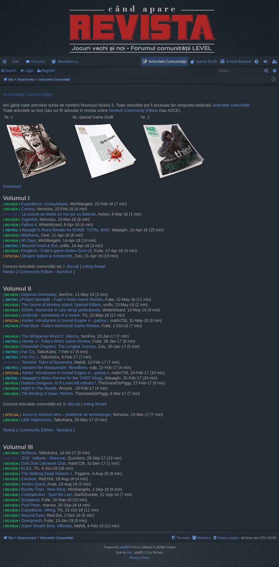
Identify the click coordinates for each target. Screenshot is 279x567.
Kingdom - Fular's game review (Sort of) (56, 251)
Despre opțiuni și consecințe (47, 256)
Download (12, 186)
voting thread (94, 266)
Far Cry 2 (30, 357)
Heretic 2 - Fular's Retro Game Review (56, 341)
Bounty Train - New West (43, 489)
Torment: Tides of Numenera (47, 362)
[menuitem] (166, 61)
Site (16, 61)
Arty (129, 552)
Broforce (28, 453)
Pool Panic (31, 505)
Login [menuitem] (266, 62)
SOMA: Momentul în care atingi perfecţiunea (60, 310)
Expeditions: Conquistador (44, 204)
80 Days (28, 240)
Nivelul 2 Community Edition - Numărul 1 (39, 272)
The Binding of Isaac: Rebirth (47, 393)
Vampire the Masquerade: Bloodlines (54, 367)
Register (48, 70)
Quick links (5, 62)
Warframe (30, 235)
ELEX (26, 468)
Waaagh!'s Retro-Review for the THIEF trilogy (62, 378)
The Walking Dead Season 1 (46, 473)
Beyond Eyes (33, 515)
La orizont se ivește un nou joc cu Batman (59, 214)
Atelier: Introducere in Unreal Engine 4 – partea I (65, 320)
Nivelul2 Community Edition (133, 110)
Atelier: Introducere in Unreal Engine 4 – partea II (65, 373)
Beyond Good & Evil (39, 246)
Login (29, 70)
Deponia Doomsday (39, 294)
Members (65, 61)
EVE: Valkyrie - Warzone (43, 458)
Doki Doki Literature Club (43, 463)
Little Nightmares (36, 420)
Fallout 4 (29, 225)
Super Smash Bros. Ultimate (46, 526)
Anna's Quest (33, 484)
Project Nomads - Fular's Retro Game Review (62, 299)
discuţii (73, 266)
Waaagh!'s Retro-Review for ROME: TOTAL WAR (65, 230)
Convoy (28, 209)
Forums (38, 61)
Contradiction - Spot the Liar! (46, 495)
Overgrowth (31, 521)
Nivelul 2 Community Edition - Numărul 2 (39, 430)
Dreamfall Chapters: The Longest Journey (58, 346)
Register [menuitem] (276, 62)
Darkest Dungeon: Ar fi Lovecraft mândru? (58, 383)
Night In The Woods (39, 388)
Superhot (29, 219)
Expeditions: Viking (38, 510)
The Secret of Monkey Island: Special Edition (61, 305)
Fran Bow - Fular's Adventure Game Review (60, 326)
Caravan (28, 479)
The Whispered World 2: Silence (50, 336)
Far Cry (28, 352)
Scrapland (30, 500)
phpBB (124, 547)
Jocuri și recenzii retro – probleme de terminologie (66, 414)
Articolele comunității (231, 105)
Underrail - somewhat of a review (50, 315)
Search (10, 70)
